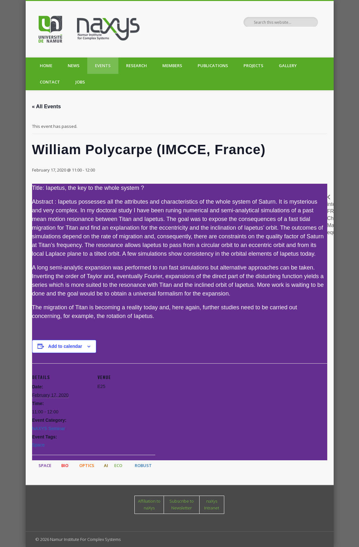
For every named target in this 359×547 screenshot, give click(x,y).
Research (136, 65)
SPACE (44, 465)
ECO (118, 465)
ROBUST (143, 465)
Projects (253, 65)
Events (103, 65)
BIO (64, 465)
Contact (50, 82)
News (74, 65)
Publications (213, 65)
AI (106, 465)
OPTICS (86, 465)
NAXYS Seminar (48, 428)
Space (38, 444)
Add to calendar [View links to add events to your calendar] (65, 346)
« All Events (46, 106)
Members (172, 65)
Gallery (288, 65)
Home (46, 65)
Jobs (80, 82)
